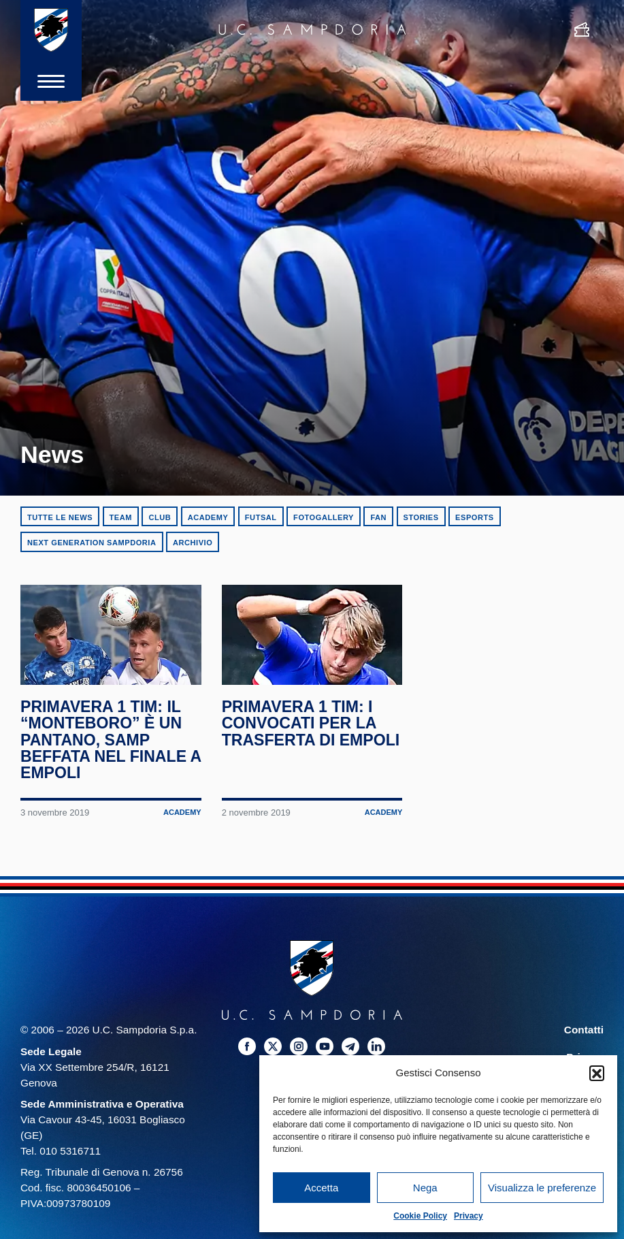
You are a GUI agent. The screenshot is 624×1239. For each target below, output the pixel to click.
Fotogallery (323, 517)
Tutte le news (60, 517)
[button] (597, 1073)
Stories (421, 517)
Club (159, 517)
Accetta (321, 1187)
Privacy (468, 1216)
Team (121, 517)
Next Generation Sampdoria (92, 542)
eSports (474, 517)
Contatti (584, 1032)
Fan (378, 517)
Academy (208, 517)
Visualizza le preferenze (542, 1187)
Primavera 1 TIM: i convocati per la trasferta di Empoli (311, 726)
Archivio (192, 542)
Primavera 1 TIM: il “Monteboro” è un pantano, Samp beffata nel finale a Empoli (103, 742)
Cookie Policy (420, 1216)
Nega (425, 1187)
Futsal (261, 517)
